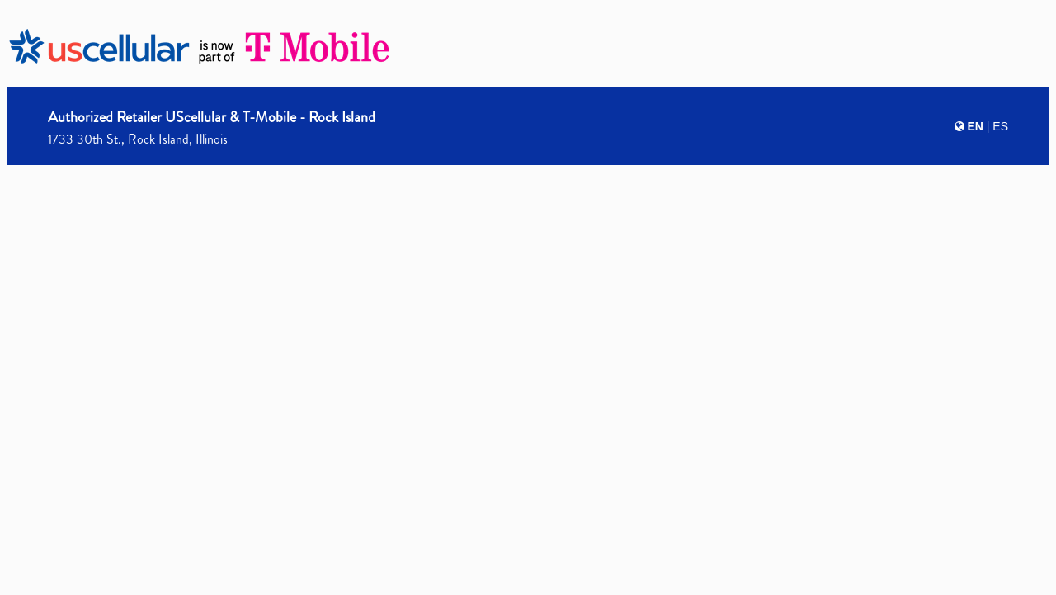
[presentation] (528, 295)
